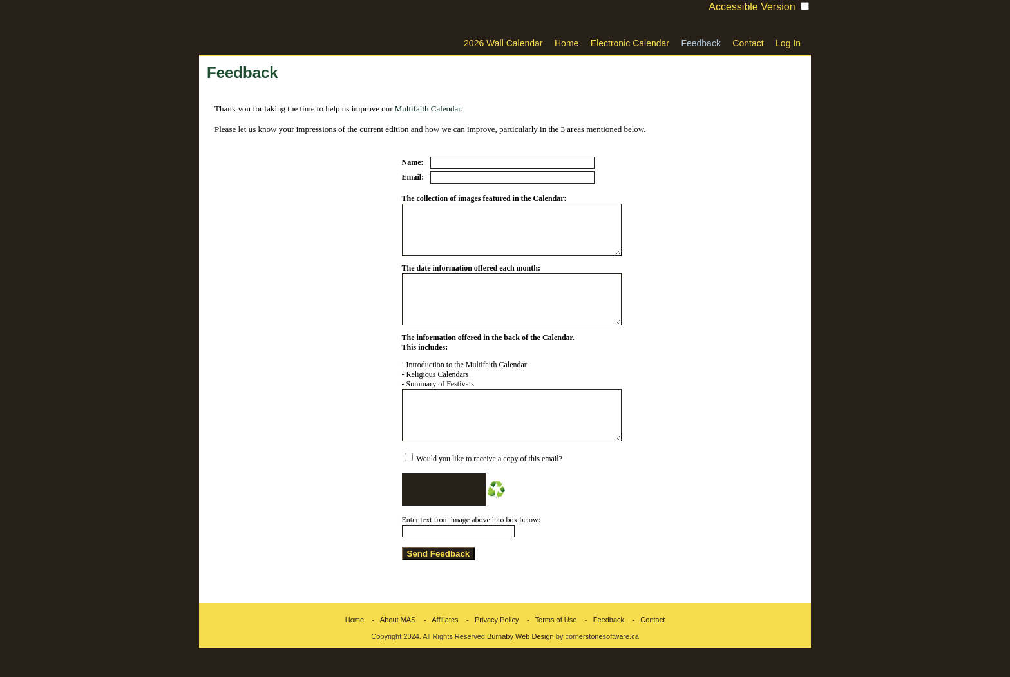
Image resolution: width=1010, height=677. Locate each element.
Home (566, 43)
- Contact (645, 649)
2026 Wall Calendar (503, 43)
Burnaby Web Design (520, 665)
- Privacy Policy (490, 649)
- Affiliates (438, 649)
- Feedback (601, 649)
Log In (788, 43)
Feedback (700, 43)
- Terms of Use (549, 649)
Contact (747, 43)
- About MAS (390, 649)
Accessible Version (752, 6)
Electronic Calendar (630, 43)
